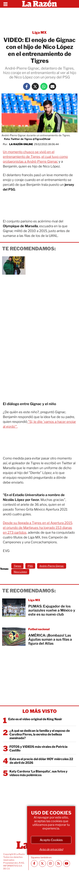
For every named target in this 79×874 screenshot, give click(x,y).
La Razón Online (21, 144)
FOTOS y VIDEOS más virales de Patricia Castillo (38, 748)
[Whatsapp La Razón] (43, 86)
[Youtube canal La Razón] (66, 863)
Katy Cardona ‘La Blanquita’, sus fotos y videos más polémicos (38, 773)
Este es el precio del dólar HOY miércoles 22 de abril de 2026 (41, 761)
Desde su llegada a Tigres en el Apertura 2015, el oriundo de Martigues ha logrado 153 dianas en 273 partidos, (38, 527)
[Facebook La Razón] (26, 86)
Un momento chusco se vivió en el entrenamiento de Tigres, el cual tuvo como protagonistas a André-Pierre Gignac (35, 156)
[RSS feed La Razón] (58, 863)
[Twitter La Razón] (35, 86)
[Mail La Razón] (52, 86)
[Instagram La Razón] (50, 863)
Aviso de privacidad (51, 849)
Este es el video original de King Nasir (35, 719)
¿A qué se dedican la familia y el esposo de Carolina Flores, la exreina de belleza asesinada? (39, 734)
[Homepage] (39, 4)
